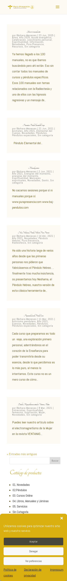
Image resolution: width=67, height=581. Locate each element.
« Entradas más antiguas (22, 454)
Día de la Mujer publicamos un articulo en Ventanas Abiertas (33, 404)
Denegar (33, 551)
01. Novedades (21, 485)
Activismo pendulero (24, 321)
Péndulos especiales (24, 135)
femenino (17, 412)
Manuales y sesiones (33, 168)
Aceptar (33, 541)
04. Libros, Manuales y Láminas (31, 501)
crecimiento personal (39, 39)
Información (36, 41)
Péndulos (41, 133)
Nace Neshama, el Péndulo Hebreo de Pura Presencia (33, 232)
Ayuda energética (41, 37)
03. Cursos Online (23, 496)
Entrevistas (18, 410)
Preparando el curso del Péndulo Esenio (33, 315)
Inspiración (30, 412)
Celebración (19, 39)
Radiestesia (19, 242)
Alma (15, 37)
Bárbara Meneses (27, 35)
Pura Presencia (35, 44)
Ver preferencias (33, 561)
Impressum (56, 570)
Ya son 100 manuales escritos (33, 31)
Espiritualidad (20, 41)
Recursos (17, 46)
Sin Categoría (20, 512)
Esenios (16, 323)
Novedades (18, 44)
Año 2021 (29, 130)
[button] (61, 518)
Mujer (42, 412)
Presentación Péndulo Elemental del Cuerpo (33, 125)
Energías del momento (37, 173)
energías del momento (25, 176)
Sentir (45, 180)
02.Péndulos (20, 490)
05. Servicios (20, 506)
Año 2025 (24, 37)
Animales (17, 130)
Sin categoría (32, 46)
